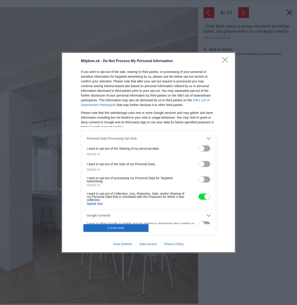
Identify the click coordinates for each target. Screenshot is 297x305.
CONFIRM (115, 228)
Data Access (148, 244)
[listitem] (148, 138)
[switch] (204, 148)
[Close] (226, 61)
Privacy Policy (174, 244)
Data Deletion (123, 244)
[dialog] (148, 152)
